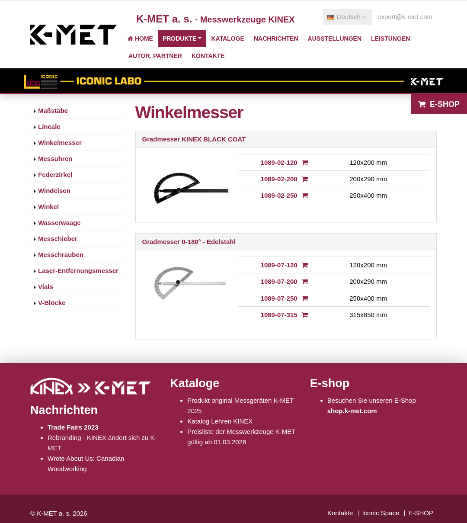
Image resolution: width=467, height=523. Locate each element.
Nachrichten (276, 38)
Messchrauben (60, 254)
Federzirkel (55, 174)
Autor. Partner (155, 55)
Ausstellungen (334, 38)
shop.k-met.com (352, 410)
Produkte (180, 38)
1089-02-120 (279, 162)
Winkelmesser (60, 142)
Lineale (49, 126)
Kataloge (227, 38)
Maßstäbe (53, 110)
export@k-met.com (404, 16)
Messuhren (55, 158)
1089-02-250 (279, 195)
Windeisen (54, 190)
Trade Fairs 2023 (73, 427)
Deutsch (347, 16)
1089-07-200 (279, 281)
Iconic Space (380, 513)
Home (140, 38)
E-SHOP (420, 513)
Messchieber (57, 238)
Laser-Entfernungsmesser (78, 270)
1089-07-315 (279, 314)
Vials (45, 286)
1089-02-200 (279, 179)
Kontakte (208, 55)
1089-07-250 (279, 298)
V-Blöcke (51, 302)
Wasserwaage (59, 222)
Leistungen (390, 38)
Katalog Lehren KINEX (220, 421)
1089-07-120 (279, 265)
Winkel (48, 206)
